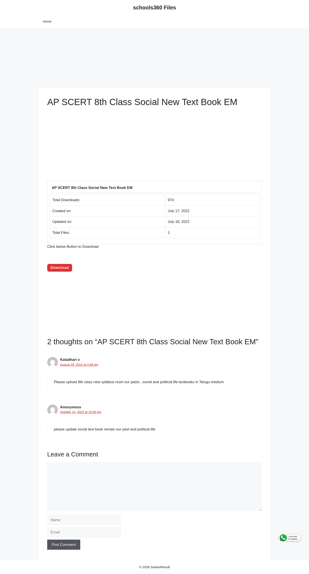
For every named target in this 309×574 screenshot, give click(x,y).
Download (60, 267)
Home (47, 21)
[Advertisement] (129, 58)
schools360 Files (154, 8)
